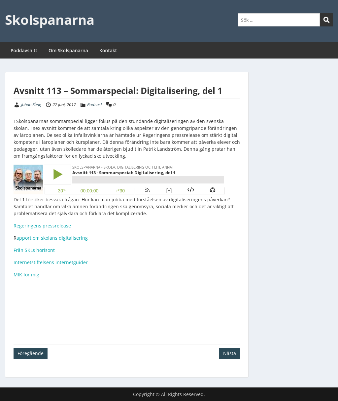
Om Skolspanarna (68, 50)
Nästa (229, 353)
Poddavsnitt (24, 50)
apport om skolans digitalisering (52, 238)
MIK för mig (26, 274)
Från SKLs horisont (34, 250)
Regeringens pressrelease (42, 225)
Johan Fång (31, 104)
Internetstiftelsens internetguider (51, 262)
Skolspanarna (49, 20)
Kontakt (108, 50)
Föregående (30, 353)
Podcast (94, 104)
